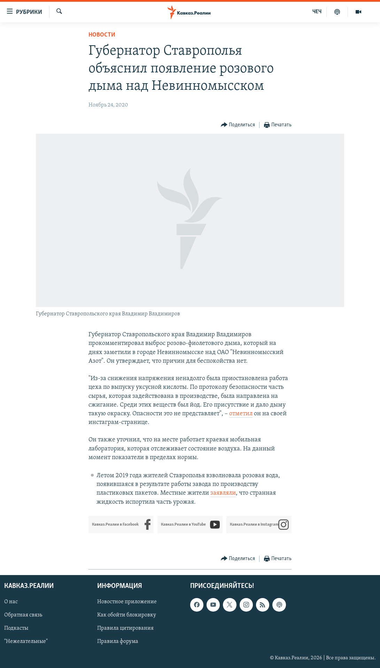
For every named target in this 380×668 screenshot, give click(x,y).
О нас (11, 602)
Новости (101, 35)
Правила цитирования (125, 628)
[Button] (238, 125)
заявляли (223, 493)
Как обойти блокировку (126, 615)
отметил (241, 413)
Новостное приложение (127, 602)
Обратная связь (23, 615)
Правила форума (117, 641)
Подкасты (16, 628)
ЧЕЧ (316, 12)
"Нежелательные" (26, 641)
